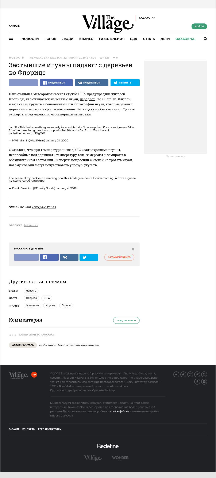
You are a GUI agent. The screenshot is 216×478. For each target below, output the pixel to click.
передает (87, 99)
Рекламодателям (50, 429)
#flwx (95, 130)
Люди (68, 39)
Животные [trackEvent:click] (32, 305)
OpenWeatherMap (103, 390)
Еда (133, 39)
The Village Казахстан (45, 57)
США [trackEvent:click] (47, 298)
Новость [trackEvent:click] (31, 290)
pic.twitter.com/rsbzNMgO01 (27, 133)
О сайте (14, 429)
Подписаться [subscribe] (126, 320)
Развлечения (112, 39)
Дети (165, 39)
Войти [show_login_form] (199, 26)
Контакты (28, 429)
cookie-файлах (119, 411)
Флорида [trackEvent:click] (31, 298)
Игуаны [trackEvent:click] (50, 305)
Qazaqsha (185, 39)
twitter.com (31, 225)
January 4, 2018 (66, 188)
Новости (30, 39)
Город (51, 39)
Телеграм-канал (44, 206)
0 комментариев (119, 257)
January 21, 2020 (57, 140)
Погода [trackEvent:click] (66, 305)
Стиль (149, 39)
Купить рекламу (175, 156)
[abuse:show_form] (132, 249)
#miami (104, 130)
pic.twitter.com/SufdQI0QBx (27, 181)
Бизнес (86, 39)
